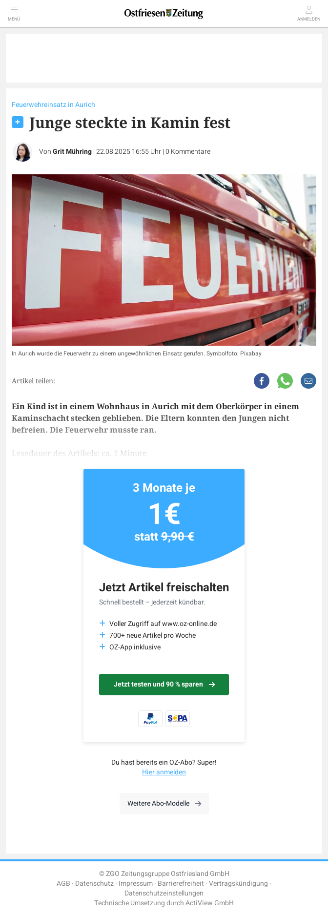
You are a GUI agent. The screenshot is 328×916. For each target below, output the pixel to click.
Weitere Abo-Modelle (164, 803)
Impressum (136, 883)
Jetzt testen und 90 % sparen (164, 684)
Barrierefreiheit (181, 883)
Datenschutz (94, 883)
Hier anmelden (164, 772)
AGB (63, 883)
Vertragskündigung (238, 883)
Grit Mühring (72, 151)
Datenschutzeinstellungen (164, 893)
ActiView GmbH (209, 903)
